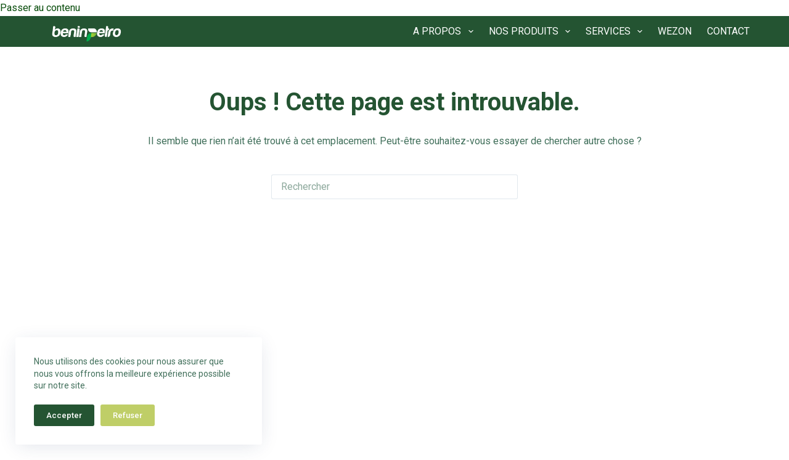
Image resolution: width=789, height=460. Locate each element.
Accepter (64, 415)
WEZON (675, 31)
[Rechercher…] (382, 187)
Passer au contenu (40, 8)
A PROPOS (445, 31)
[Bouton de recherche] (505, 187)
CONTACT (728, 31)
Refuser (127, 415)
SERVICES (616, 31)
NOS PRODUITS (532, 31)
